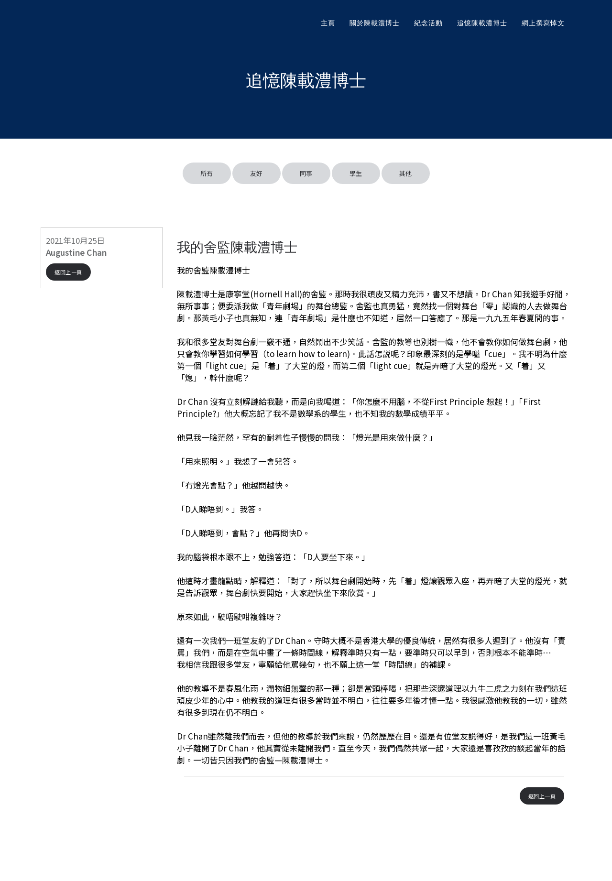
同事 (306, 173)
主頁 (328, 23)
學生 (356, 173)
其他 (405, 173)
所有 (206, 173)
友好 (256, 173)
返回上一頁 (68, 272)
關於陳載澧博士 (375, 23)
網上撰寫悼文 (543, 23)
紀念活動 (428, 23)
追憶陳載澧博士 (482, 23)
